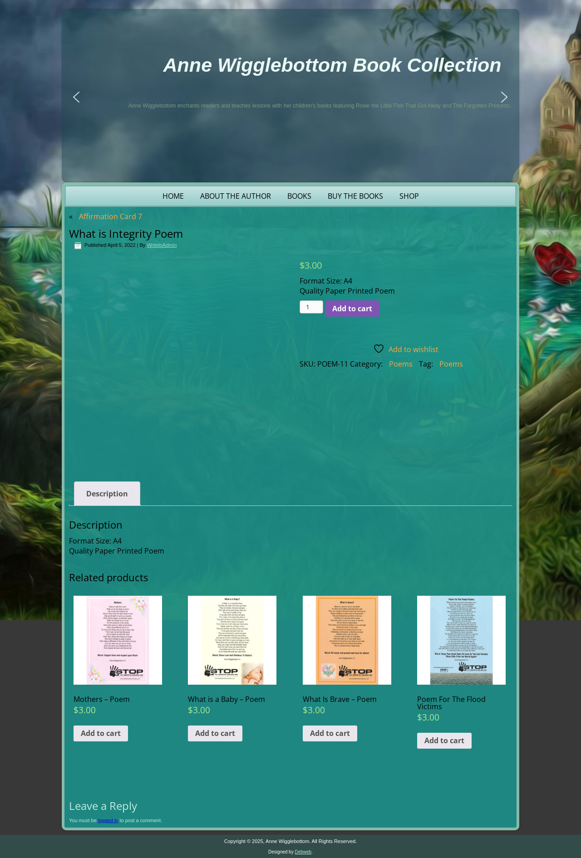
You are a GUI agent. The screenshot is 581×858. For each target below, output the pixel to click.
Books (299, 196)
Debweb (303, 851)
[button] (76, 97)
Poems (401, 364)
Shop (409, 196)
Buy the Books (355, 196)
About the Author (235, 196)
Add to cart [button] (101, 733)
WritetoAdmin (162, 245)
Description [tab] (107, 494)
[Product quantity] (312, 307)
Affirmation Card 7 (110, 216)
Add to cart (352, 309)
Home (173, 196)
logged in (108, 820)
